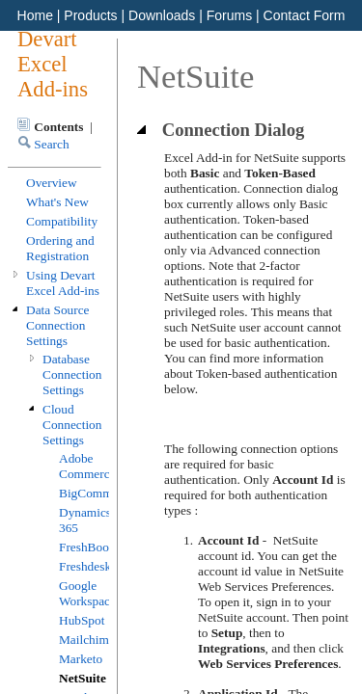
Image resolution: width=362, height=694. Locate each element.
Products (90, 15)
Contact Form (305, 15)
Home (35, 15)
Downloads (161, 15)
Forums (229, 15)
